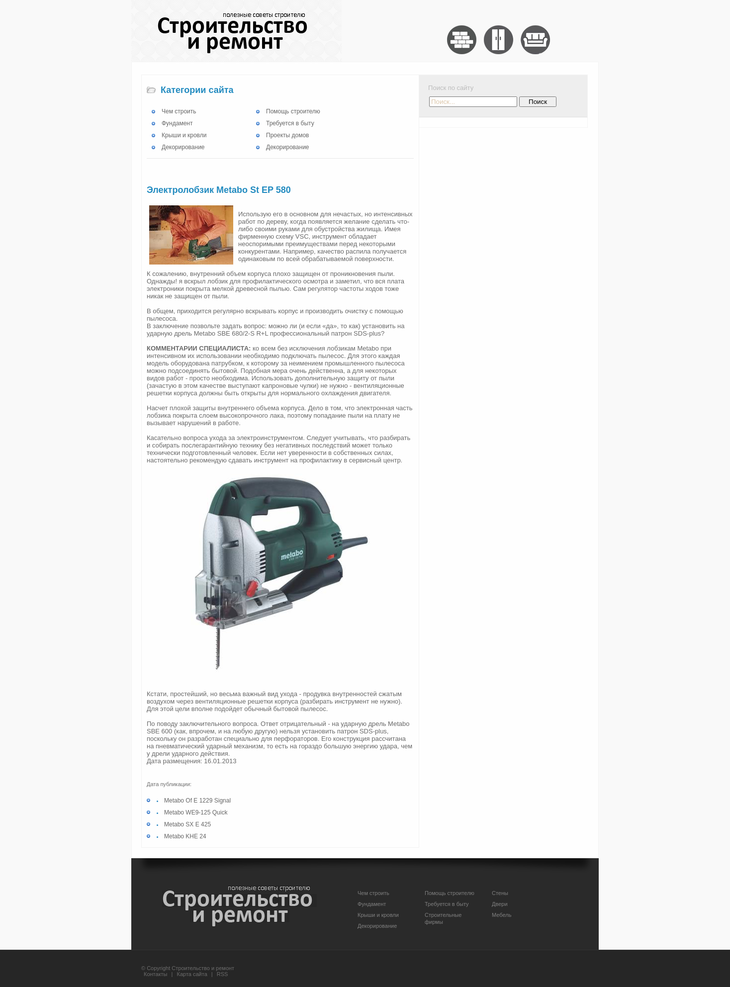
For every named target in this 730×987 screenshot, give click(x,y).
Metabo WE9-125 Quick (195, 812)
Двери (500, 904)
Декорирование (183, 147)
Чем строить (179, 111)
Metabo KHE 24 (185, 836)
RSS (222, 974)
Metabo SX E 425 (187, 824)
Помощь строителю (293, 111)
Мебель (501, 915)
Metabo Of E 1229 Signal (197, 800)
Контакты (156, 974)
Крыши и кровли (184, 135)
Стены (500, 893)
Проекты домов (287, 135)
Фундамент (177, 123)
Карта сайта (192, 974)
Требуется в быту (290, 123)
